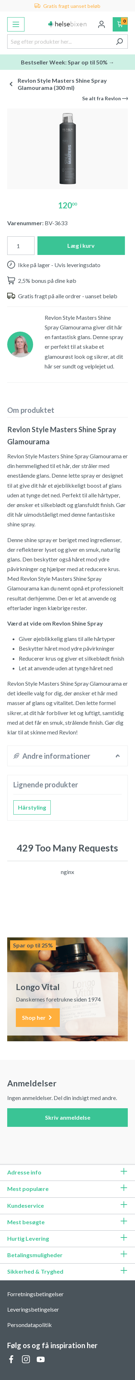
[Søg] (119, 41)
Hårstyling (32, 807)
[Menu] (15, 24)
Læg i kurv (81, 245)
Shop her (38, 1018)
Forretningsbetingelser (35, 1293)
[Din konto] (101, 24)
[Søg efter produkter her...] (59, 41)
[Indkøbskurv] (120, 24)
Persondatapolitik (29, 1324)
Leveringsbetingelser (33, 1309)
